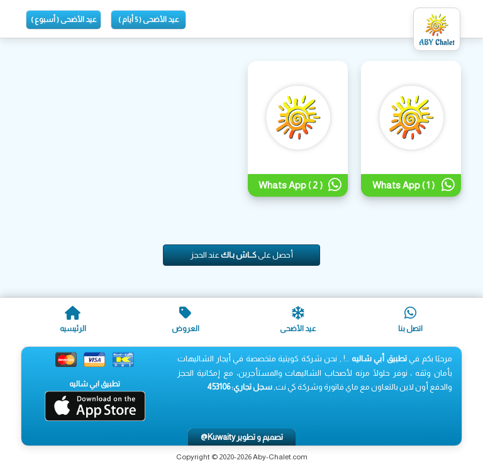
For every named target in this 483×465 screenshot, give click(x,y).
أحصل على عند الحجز (242, 255)
